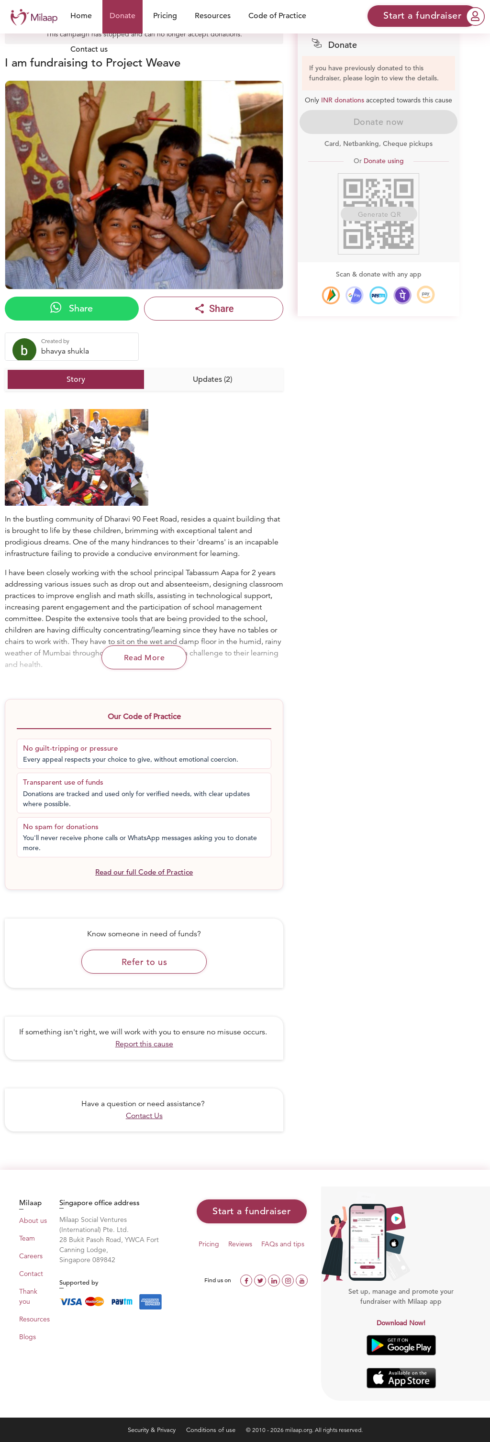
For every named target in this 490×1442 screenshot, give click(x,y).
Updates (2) (212, 379)
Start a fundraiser (251, 1211)
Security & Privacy (153, 1430)
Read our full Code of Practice (144, 871)
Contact (31, 1273)
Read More (144, 658)
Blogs (27, 1336)
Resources (213, 16)
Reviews (240, 1244)
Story (76, 379)
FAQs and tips (282, 1244)
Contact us (89, 49)
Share (71, 308)
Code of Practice (277, 16)
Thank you (28, 1296)
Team (27, 1238)
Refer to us (144, 961)
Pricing (165, 16)
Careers (31, 1256)
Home (81, 16)
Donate (122, 16)
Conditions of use (211, 1430)
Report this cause (144, 1044)
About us (33, 1220)
